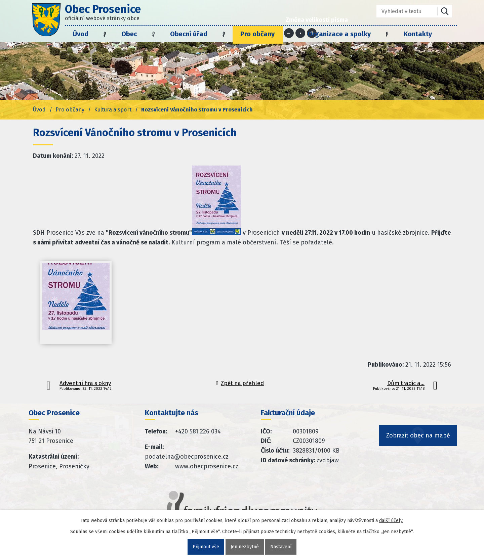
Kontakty (418, 34)
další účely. (391, 520)
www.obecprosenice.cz (206, 466)
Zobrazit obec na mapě (418, 435)
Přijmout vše (206, 547)
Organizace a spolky (339, 34)
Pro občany (257, 34)
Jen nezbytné (245, 547)
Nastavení (280, 547)
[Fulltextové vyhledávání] (402, 11)
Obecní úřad (188, 34)
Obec (129, 34)
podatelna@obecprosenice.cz (187, 456)
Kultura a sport (112, 109)
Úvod (80, 34)
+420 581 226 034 (198, 431)
